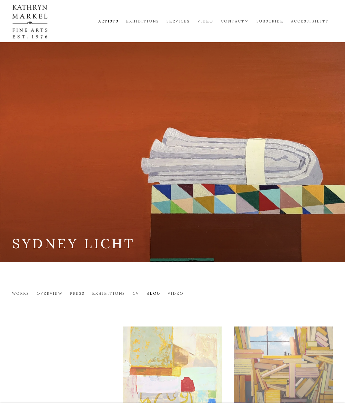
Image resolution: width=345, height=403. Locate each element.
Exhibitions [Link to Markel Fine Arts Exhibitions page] (142, 21)
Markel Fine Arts (30, 21)
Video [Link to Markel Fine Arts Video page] (205, 21)
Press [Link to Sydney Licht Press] (77, 293)
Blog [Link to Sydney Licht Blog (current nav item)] (153, 293)
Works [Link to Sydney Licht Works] (20, 293)
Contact (232, 21)
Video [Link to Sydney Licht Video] (176, 293)
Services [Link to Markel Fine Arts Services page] (178, 21)
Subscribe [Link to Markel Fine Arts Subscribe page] (270, 21)
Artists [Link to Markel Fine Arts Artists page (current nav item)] (108, 21)
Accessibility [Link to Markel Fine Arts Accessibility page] (309, 21)
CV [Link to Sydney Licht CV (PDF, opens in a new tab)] (136, 293)
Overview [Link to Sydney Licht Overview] (49, 293)
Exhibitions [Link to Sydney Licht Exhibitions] (108, 293)
